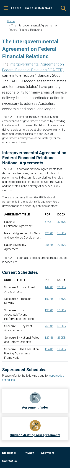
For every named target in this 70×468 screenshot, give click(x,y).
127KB (49, 337)
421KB (49, 233)
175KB (61, 233)
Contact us (9, 461)
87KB (48, 221)
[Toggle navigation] (6, 8)
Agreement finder (35, 407)
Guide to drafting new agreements (35, 435)
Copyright (47, 453)
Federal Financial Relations (32, 8)
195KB (61, 298)
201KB (61, 245)
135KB (49, 310)
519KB (61, 326)
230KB (61, 337)
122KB (61, 349)
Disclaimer (9, 453)
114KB (49, 349)
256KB (49, 245)
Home (11, 21)
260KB (61, 287)
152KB (49, 298)
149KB (49, 287)
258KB (49, 326)
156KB (61, 310)
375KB (61, 221)
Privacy (29, 453)
